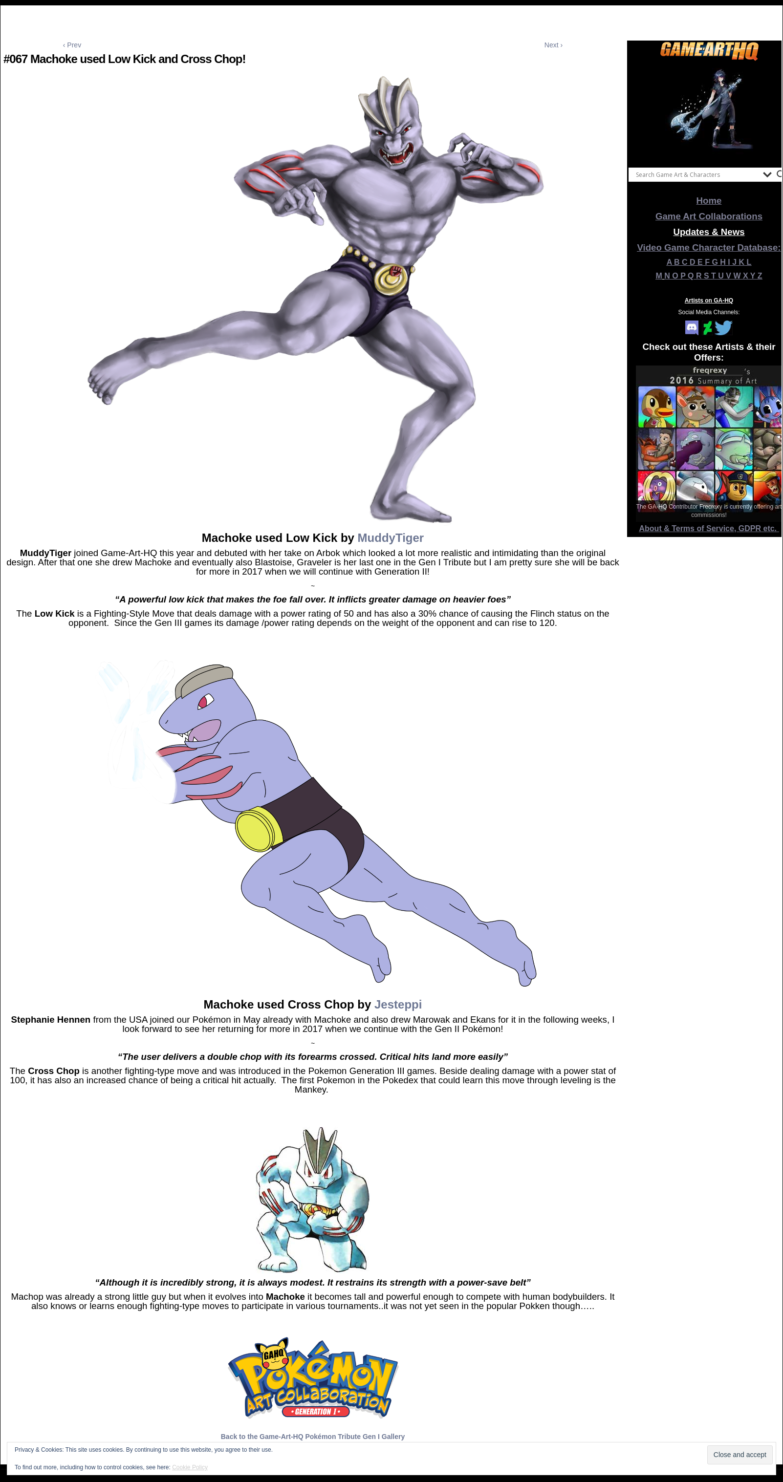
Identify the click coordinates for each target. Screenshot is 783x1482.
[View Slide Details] (709, 112)
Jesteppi (398, 1004)
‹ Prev (72, 45)
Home (709, 200)
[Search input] (697, 174)
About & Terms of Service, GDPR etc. (709, 528)
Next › (553, 45)
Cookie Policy (190, 1467)
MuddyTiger (391, 537)
